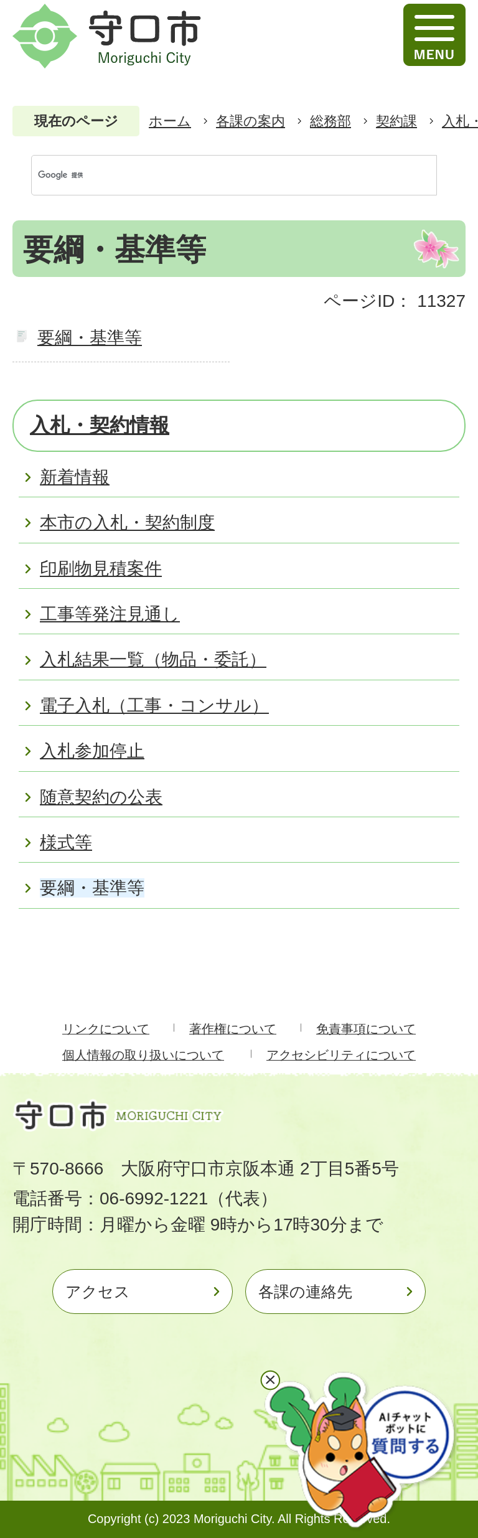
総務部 (330, 121)
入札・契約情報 (99, 425)
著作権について (232, 1029)
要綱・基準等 (89, 337)
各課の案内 (250, 121)
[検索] (221, 175)
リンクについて (105, 1029)
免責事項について (366, 1029)
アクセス (97, 1291)
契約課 (396, 121)
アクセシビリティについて (341, 1055)
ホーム (170, 121)
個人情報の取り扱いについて (143, 1055)
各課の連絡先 (305, 1291)
